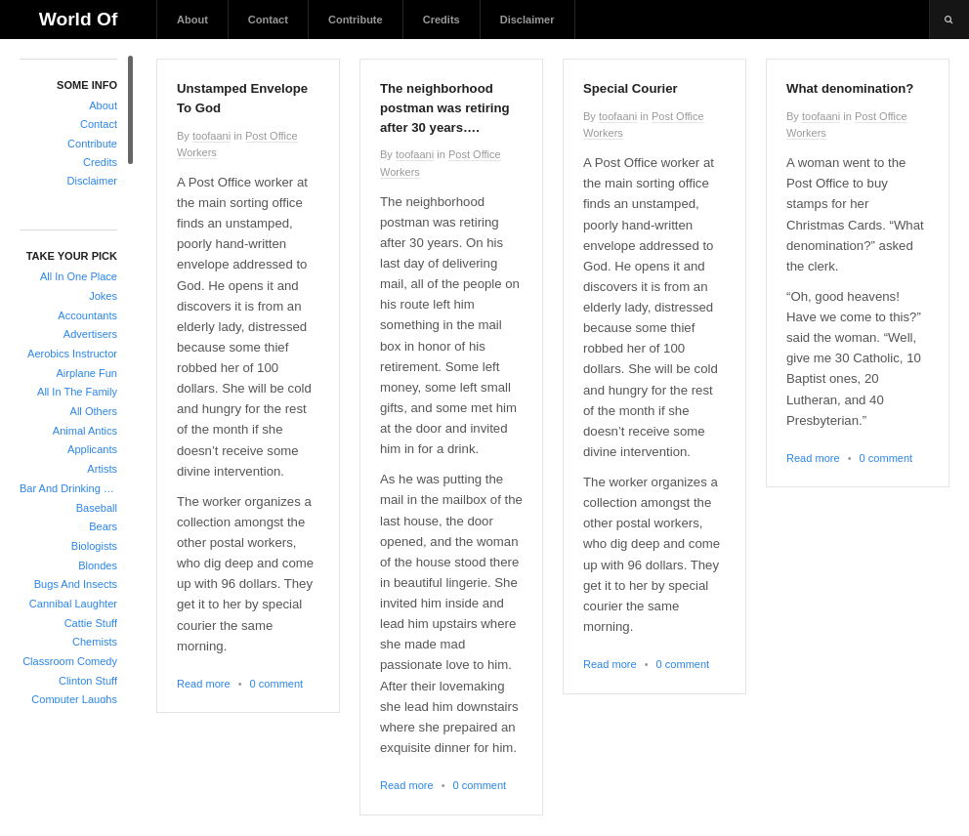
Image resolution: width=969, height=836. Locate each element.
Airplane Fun (86, 373)
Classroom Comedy (69, 661)
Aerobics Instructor (72, 353)
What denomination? (849, 88)
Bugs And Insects (75, 584)
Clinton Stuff (88, 681)
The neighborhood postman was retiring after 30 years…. (445, 108)
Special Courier (630, 88)
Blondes (97, 565)
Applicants (92, 449)
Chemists (94, 642)
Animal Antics (85, 431)
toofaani (211, 136)
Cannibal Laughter (73, 603)
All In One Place (78, 276)
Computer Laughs (74, 699)
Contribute (355, 19)
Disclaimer (527, 19)
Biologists (94, 546)
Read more (204, 684)
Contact (268, 19)
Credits (441, 19)
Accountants (87, 315)
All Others (93, 411)
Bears (103, 526)
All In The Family (77, 391)
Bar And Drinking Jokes (68, 488)
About (192, 19)
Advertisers (90, 334)
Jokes (103, 296)
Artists (102, 469)
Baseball (96, 508)
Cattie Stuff (90, 623)
